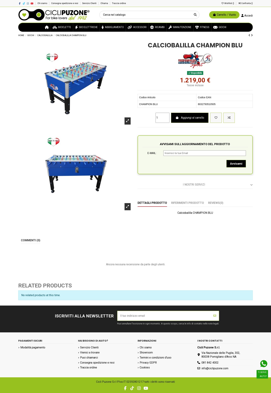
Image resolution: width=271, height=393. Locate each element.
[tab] (195, 185)
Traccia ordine (119, 3)
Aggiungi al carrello (189, 117)
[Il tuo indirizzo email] (164, 316)
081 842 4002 (210, 362)
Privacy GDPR (148, 362)
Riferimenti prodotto (187, 203)
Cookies (145, 367)
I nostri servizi (218, 185)
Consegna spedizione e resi (65, 3)
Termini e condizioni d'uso (155, 357)
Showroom (146, 352)
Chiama (104, 3)
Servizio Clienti (89, 3)
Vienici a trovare (90, 352)
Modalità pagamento (32, 347)
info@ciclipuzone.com (215, 368)
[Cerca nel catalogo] (195, 15)
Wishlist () (228, 3)
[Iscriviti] (215, 316)
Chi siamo (42, 3)
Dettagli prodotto (152, 203)
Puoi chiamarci (89, 357)
